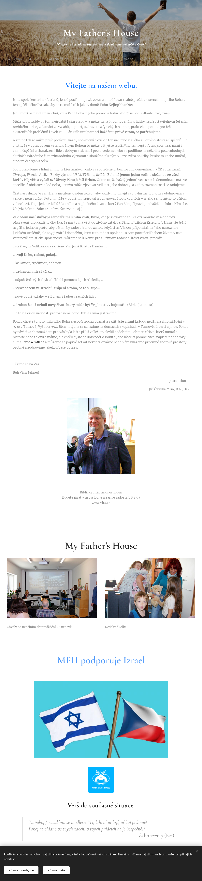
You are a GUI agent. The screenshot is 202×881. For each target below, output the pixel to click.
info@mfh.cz (34, 342)
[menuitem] (21, 59)
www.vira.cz (101, 503)
